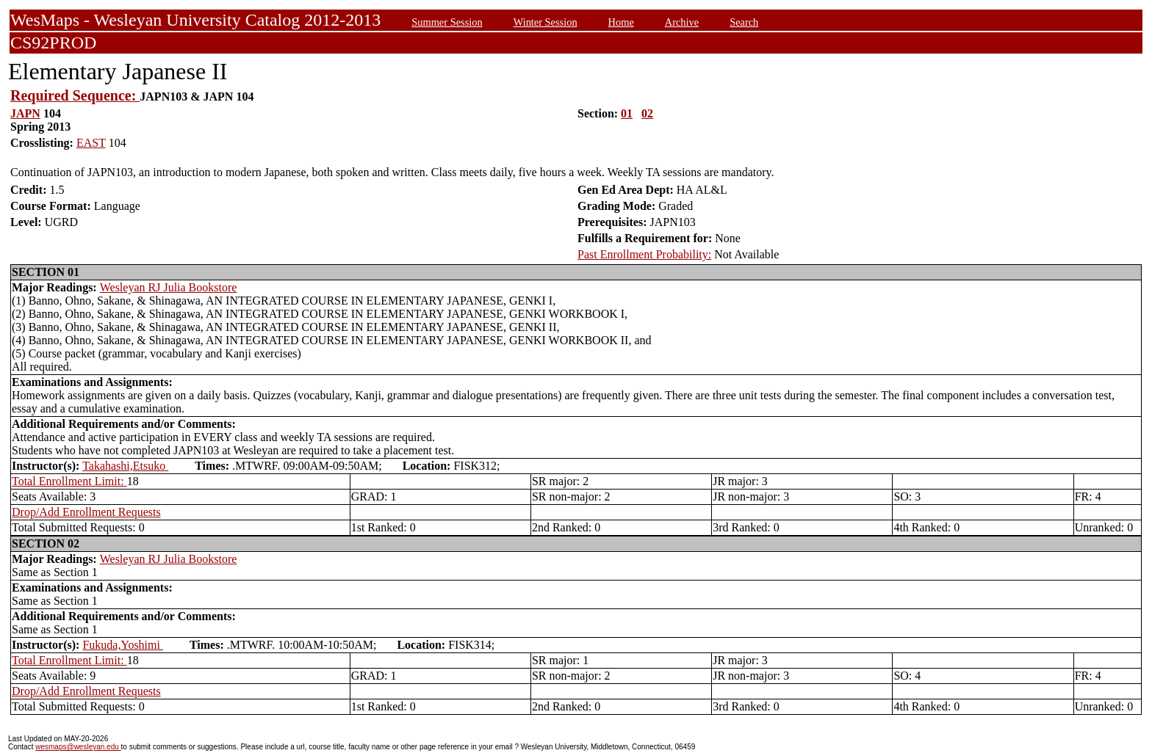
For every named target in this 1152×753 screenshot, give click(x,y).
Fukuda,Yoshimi (122, 645)
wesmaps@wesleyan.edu (77, 747)
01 (627, 113)
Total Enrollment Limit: (69, 481)
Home (621, 22)
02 (647, 113)
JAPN (25, 113)
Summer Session (446, 22)
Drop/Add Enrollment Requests (86, 512)
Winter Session (545, 22)
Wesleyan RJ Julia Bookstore (168, 287)
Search (744, 22)
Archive (682, 22)
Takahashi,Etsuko (125, 465)
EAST (91, 143)
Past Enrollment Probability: (644, 254)
